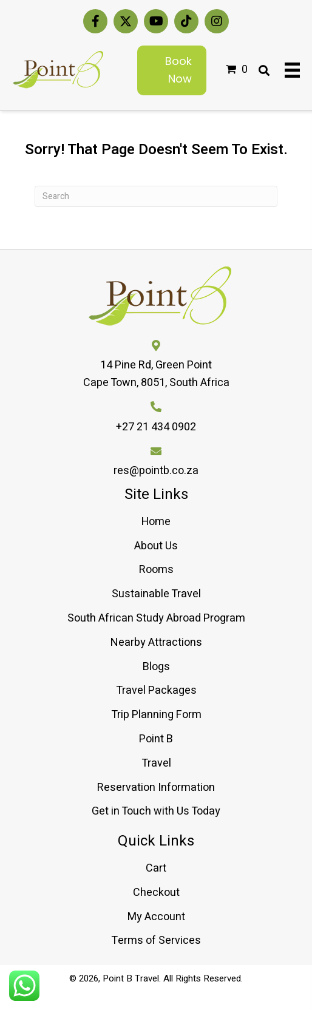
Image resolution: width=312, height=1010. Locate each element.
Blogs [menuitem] (156, 667)
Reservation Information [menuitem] (156, 787)
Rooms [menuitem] (156, 569)
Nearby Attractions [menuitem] (156, 642)
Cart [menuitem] (156, 868)
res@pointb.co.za (156, 471)
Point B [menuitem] (156, 739)
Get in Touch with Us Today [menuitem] (156, 811)
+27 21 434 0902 (156, 427)
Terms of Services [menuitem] (156, 940)
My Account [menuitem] (156, 917)
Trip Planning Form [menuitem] (156, 715)
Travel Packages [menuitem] (156, 690)
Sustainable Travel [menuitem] (156, 594)
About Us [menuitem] (156, 546)
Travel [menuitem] (156, 763)
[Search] (156, 196)
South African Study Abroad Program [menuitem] (156, 618)
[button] (95, 21)
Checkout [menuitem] (156, 892)
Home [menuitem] (156, 521)
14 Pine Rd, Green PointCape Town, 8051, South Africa (156, 374)
